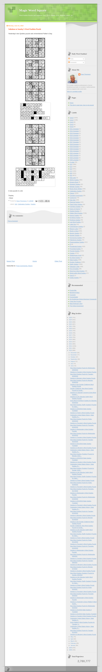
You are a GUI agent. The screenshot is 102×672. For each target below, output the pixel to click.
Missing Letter (74, 229)
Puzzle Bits (73, 290)
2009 (70, 647)
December (74, 352)
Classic (72, 193)
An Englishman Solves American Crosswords (83, 299)
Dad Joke (73, 200)
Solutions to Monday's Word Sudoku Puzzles (83, 564)
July (72, 363)
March (73, 641)
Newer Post (11, 261)
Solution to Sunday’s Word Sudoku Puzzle (82, 571)
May (72, 636)
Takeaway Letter (74, 266)
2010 (70, 350)
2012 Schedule (74, 131)
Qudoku (33, 204)
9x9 (71, 175)
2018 (70, 333)
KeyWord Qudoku (75, 217)
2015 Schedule (74, 138)
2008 (70, 650)
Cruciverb (73, 295)
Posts (70, 59)
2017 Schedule (74, 142)
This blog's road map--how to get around (82, 105)
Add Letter (73, 177)
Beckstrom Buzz (74, 292)
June (72, 365)
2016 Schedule (74, 140)
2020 (70, 328)
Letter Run (73, 224)
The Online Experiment (76, 306)
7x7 (71, 171)
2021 (70, 326)
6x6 (16, 204)
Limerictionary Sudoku (76, 226)
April (72, 639)
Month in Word (74, 231)
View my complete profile (74, 91)
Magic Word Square (32, 10)
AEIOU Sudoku (74, 180)
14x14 (71, 122)
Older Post (58, 261)
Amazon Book (74, 182)
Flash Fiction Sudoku (76, 204)
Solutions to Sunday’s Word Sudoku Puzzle (83, 462)
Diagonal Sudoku (75, 202)
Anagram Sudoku (75, 184)
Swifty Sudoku (74, 264)
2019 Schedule (74, 146)
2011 (70, 348)
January (73, 645)
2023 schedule (74, 155)
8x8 (71, 173)
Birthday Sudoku (75, 186)
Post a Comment (13, 221)
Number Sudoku (74, 235)
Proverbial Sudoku (75, 248)
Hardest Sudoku (74, 211)
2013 (70, 344)
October (73, 357)
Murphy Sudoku (74, 233)
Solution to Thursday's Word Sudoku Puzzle (83, 423)
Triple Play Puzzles (75, 301)
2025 (70, 317)
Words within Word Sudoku (78, 273)
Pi (70, 244)
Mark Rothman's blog (76, 303)
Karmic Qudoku (74, 215)
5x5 (71, 166)
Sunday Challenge (75, 262)
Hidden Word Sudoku (76, 213)
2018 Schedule (74, 144)
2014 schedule (74, 135)
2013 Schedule (74, 133)
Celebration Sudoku (24, 204)
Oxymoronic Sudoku (76, 237)
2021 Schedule (74, 151)
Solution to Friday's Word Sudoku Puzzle (82, 412)
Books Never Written (76, 188)
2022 (70, 324)
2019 (70, 330)
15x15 (71, 124)
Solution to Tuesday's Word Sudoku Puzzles (83, 372)
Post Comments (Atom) (24, 266)
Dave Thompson (21, 201)
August (73, 361)
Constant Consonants (76, 195)
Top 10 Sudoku (74, 268)
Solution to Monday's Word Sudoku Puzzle (82, 378)
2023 (70, 322)
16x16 (71, 126)
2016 (70, 337)
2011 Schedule (74, 129)
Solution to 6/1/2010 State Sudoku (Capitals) (83, 614)
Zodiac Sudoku (74, 277)
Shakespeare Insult (75, 255)
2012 (70, 346)
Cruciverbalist (74, 297)
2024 (70, 319)
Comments (72, 62)
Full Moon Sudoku (75, 206)
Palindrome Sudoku (75, 240)
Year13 (72, 275)
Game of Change (75, 209)
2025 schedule (74, 160)
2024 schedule (74, 157)
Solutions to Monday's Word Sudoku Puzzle (83, 447)
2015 (70, 339)
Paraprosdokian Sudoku (77, 242)
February (73, 643)
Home (35, 261)
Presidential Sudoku (76, 246)
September (74, 359)
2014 (70, 341)
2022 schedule (74, 153)
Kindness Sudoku (75, 220)
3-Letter (72, 162)
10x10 (71, 117)
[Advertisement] (34, 242)
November (74, 355)
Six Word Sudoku (75, 257)
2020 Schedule (74, 149)
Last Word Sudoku (75, 222)
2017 (70, 335)
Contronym (73, 197)
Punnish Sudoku (74, 251)
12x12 (71, 120)
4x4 (71, 164)
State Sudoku (74, 260)
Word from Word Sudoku (77, 271)
